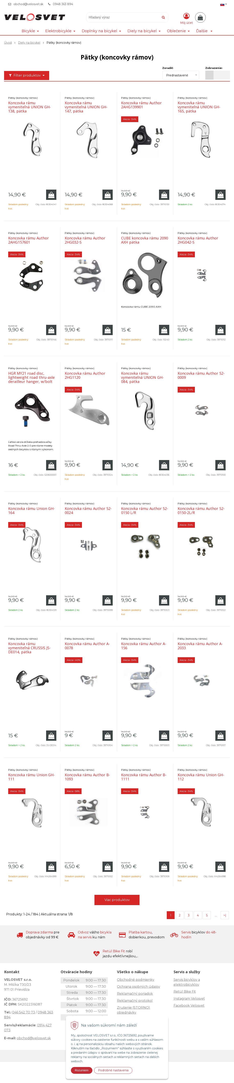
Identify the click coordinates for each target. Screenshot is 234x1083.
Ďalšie (204, 31)
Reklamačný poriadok (135, 994)
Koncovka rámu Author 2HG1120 (85, 375)
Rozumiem (82, 1070)
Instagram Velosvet (189, 999)
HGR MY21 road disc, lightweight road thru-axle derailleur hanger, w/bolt (31, 377)
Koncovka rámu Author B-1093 (87, 776)
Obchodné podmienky (135, 980)
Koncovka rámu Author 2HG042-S (198, 240)
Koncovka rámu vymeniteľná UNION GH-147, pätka (86, 106)
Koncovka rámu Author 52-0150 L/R (144, 510)
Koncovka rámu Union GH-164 (31, 510)
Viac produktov (117, 900)
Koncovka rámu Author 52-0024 (88, 510)
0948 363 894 (63, 4)
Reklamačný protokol (135, 1001)
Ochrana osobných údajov (138, 987)
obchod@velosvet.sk (28, 4)
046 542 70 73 (23, 1012)
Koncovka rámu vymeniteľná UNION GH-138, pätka (29, 106)
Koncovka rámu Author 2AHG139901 (141, 104)
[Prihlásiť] (186, 18)
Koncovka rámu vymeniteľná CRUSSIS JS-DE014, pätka (29, 647)
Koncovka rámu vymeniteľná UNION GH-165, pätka (199, 106)
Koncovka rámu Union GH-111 (31, 776)
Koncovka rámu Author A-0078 (87, 645)
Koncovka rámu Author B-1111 (143, 776)
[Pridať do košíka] (51, 195)
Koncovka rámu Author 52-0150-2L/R (201, 510)
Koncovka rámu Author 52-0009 (201, 375)
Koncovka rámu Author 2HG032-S (85, 240)
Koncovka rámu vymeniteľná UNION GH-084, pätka (142, 377)
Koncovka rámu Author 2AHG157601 (28, 240)
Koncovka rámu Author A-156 (143, 645)
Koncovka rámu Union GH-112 (201, 776)
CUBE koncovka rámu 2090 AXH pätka (144, 240)
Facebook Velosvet (189, 1005)
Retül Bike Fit (185, 992)
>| (225, 915)
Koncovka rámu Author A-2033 (200, 645)
